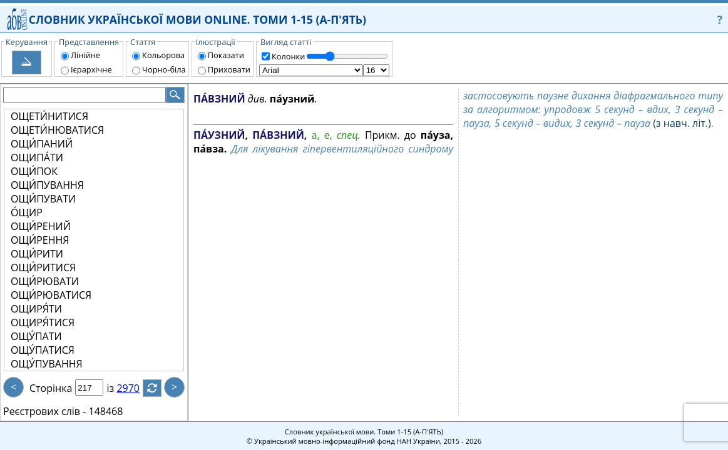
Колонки (288, 56)
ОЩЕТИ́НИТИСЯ (49, 116)
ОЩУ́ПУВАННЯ (47, 364)
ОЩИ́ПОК (34, 171)
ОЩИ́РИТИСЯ (43, 267)
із (117, 388)
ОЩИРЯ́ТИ (36, 309)
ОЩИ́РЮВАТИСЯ (51, 295)
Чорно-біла (164, 69)
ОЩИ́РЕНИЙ (41, 226)
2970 (135, 388)
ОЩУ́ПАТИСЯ (42, 350)
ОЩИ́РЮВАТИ (45, 281)
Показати (226, 55)
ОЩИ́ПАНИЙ (42, 144)
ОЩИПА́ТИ (37, 157)
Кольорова (163, 55)
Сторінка (50, 388)
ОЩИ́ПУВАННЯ (47, 185)
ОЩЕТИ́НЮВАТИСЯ (57, 130)
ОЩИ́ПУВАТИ (43, 199)
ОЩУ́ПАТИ (36, 336)
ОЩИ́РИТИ (37, 254)
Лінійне (85, 55)
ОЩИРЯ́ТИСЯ (42, 322)
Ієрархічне (91, 69)
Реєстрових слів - (44, 411)
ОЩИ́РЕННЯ (40, 240)
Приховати (229, 69)
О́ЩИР (27, 212)
